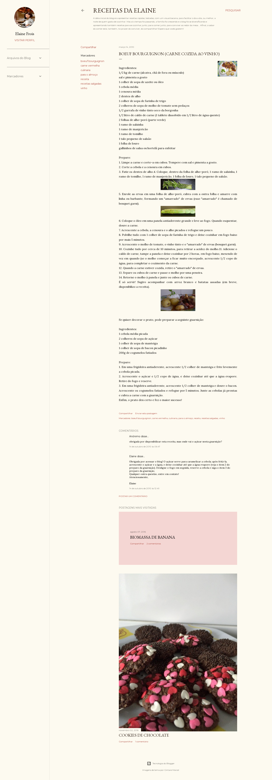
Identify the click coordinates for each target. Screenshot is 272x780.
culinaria (85, 70)
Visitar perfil (25, 40)
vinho (84, 88)
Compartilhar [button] (88, 47)
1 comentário (141, 741)
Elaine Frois (24, 33)
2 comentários (154, 543)
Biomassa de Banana (152, 537)
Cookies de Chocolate (144, 735)
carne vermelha (90, 65)
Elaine (133, 456)
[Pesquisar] (233, 10)
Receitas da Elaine (124, 10)
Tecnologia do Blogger (161, 763)
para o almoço (89, 74)
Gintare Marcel (171, 770)
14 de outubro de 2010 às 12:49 (144, 488)
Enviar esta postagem (146, 413)
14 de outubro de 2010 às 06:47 (144, 446)
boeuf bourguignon (92, 61)
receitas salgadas (91, 83)
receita (85, 79)
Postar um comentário (133, 496)
